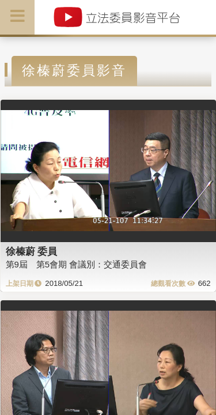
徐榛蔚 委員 (32, 251)
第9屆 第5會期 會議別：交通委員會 (76, 264)
